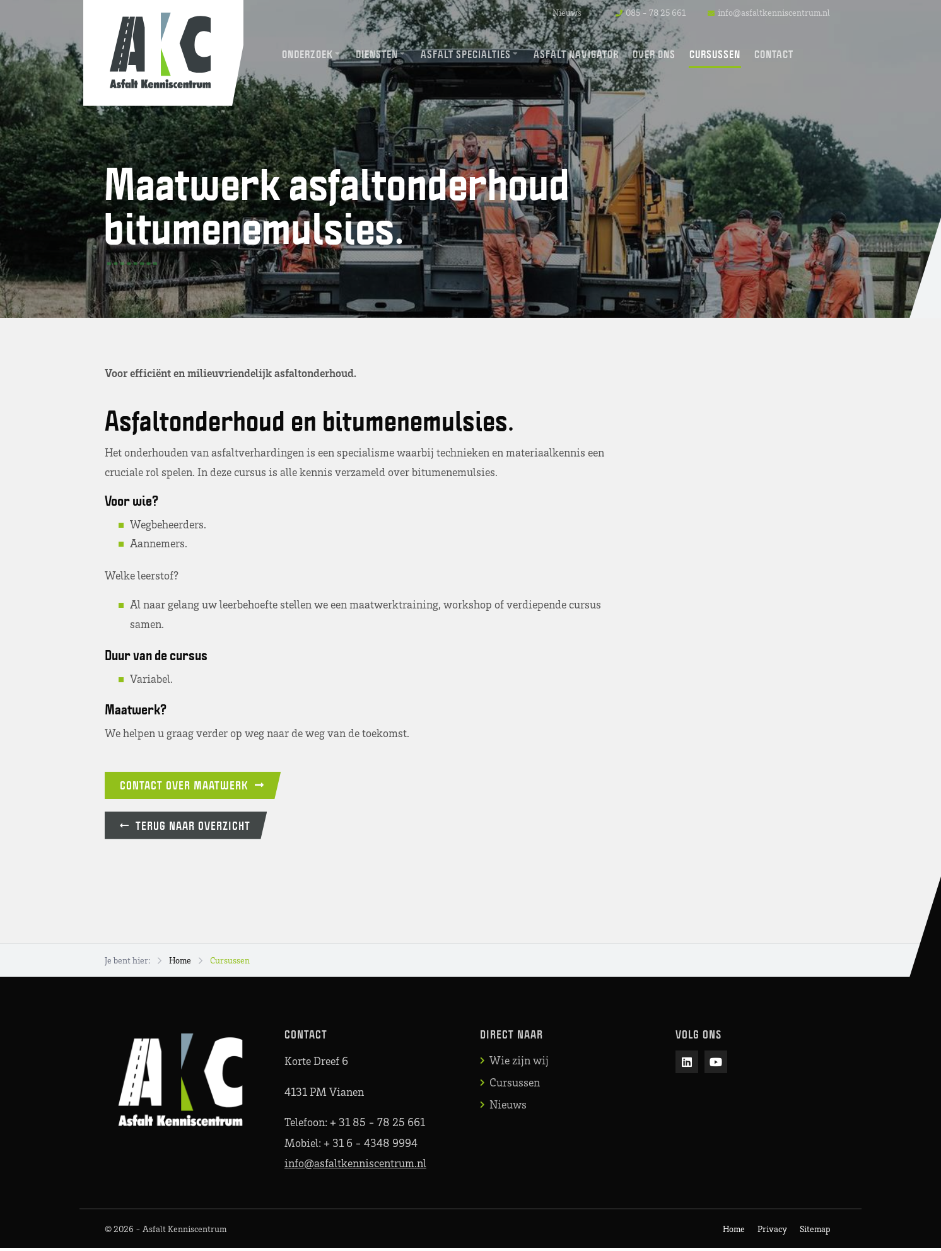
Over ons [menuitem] (654, 54)
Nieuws (567, 12)
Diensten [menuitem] (377, 54)
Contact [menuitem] (774, 54)
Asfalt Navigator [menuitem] (576, 54)
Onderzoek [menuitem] (308, 54)
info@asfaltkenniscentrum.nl (355, 1166)
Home (180, 963)
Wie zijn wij (519, 1064)
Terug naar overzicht (189, 828)
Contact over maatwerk (196, 786)
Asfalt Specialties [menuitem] (466, 54)
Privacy (772, 1232)
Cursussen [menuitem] (715, 54)
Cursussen (230, 963)
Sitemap (815, 1232)
